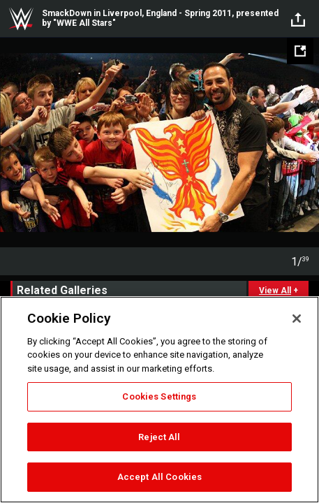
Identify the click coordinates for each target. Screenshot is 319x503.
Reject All (159, 437)
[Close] (296, 318)
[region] (159, 399)
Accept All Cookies (159, 477)
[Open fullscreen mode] (300, 51)
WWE (21, 19)
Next (307, 142)
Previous (12, 142)
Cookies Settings (159, 396)
